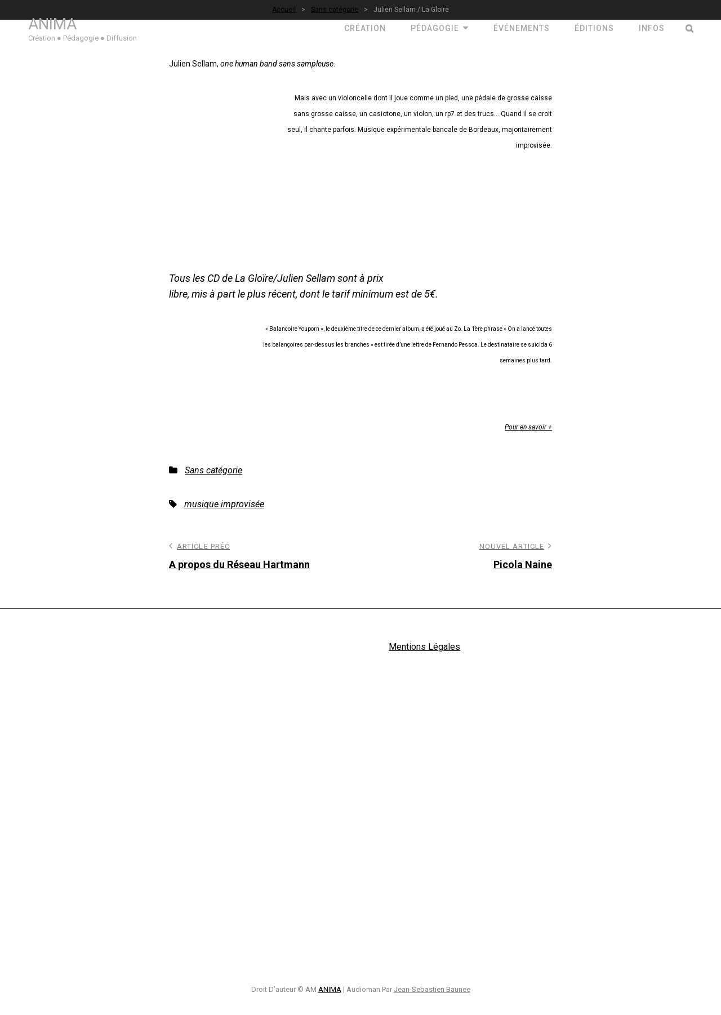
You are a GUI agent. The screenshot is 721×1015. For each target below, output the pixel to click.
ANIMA (52, 24)
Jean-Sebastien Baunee (432, 989)
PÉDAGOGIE (435, 28)
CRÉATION (365, 28)
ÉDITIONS (594, 28)
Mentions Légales (424, 646)
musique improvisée (224, 504)
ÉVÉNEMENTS (521, 28)
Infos (652, 28)
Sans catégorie (213, 470)
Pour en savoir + (528, 427)
